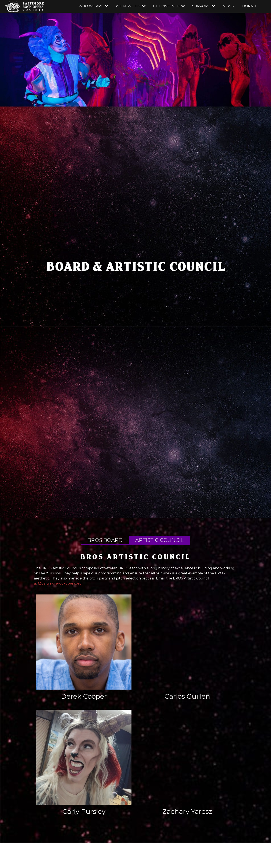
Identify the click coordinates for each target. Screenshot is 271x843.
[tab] (105, 540)
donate (249, 6)
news (228, 6)
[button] (93, 6)
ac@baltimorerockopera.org (58, 583)
